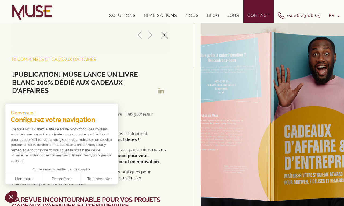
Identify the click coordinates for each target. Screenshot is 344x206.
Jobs (233, 15)
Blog (213, 15)
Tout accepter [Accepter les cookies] (99, 179)
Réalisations (160, 15)
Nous (192, 15)
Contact (258, 15)
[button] (11, 196)
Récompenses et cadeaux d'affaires (54, 59)
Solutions (122, 15)
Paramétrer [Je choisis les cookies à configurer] (62, 179)
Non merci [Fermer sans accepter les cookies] (24, 179)
